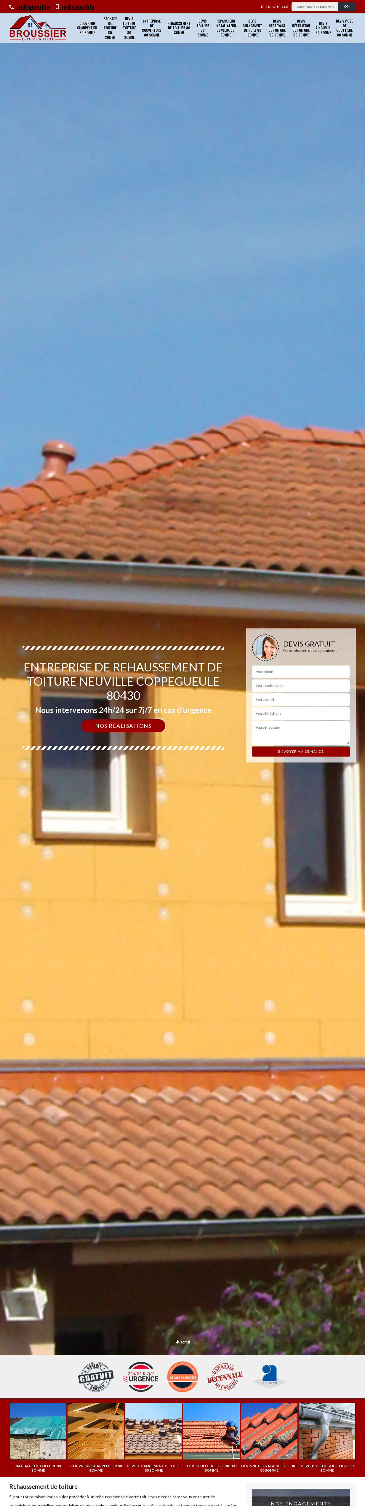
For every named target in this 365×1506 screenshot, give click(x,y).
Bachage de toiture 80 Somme (110, 27)
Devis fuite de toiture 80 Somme (129, 27)
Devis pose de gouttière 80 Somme (344, 27)
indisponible (29, 6)
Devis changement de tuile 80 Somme (252, 27)
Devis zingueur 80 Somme (323, 28)
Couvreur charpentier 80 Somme (87, 28)
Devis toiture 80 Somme (202, 27)
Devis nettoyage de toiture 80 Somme (277, 27)
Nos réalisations (123, 725)
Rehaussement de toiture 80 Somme (178, 28)
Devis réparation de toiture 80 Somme (301, 27)
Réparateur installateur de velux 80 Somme (225, 27)
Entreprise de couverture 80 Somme (151, 27)
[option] (182, 753)
